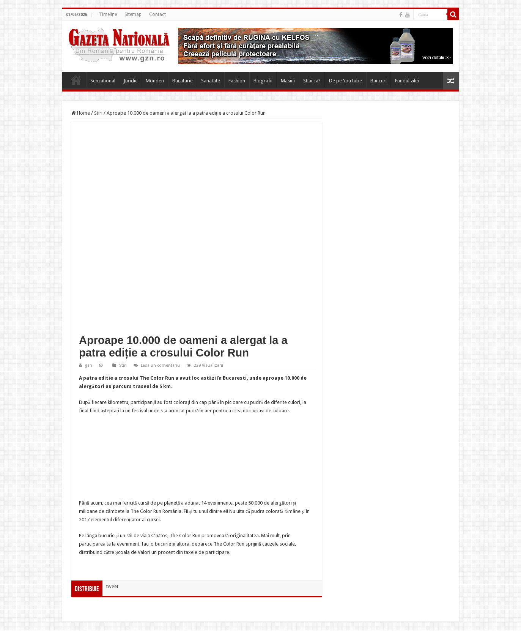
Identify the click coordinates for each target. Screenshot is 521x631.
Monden (155, 81)
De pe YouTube (345, 81)
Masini (288, 81)
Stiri (98, 113)
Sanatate (210, 81)
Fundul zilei (407, 81)
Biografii (262, 81)
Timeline (108, 14)
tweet (112, 586)
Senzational (102, 81)
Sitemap (133, 14)
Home (76, 80)
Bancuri (378, 81)
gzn (88, 365)
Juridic (130, 81)
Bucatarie (182, 81)
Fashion (236, 81)
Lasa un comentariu (160, 365)
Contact (157, 14)
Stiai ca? (312, 81)
